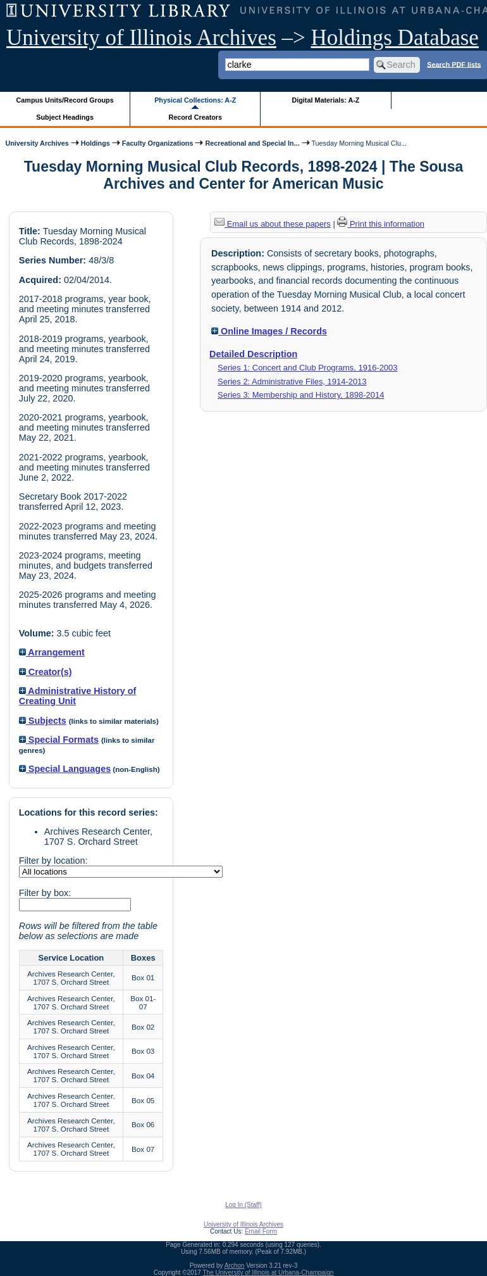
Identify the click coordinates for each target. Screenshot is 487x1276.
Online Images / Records (269, 331)
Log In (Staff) (243, 1204)
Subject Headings (65, 117)
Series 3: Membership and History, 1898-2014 (301, 395)
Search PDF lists (454, 64)
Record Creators (195, 117)
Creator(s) (45, 672)
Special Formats (59, 740)
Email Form (261, 1231)
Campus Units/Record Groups (65, 100)
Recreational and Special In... (252, 143)
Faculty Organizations (158, 143)
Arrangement (52, 652)
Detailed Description (253, 354)
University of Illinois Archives (141, 37)
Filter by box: (45, 893)
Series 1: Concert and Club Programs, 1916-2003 (307, 367)
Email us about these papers (272, 224)
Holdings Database (395, 37)
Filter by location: (53, 861)
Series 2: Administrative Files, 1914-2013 (292, 381)
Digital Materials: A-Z (325, 100)
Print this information (380, 224)
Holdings (95, 143)
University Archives (36, 143)
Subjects (42, 721)
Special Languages (65, 769)
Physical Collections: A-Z (195, 100)
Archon (235, 1265)
